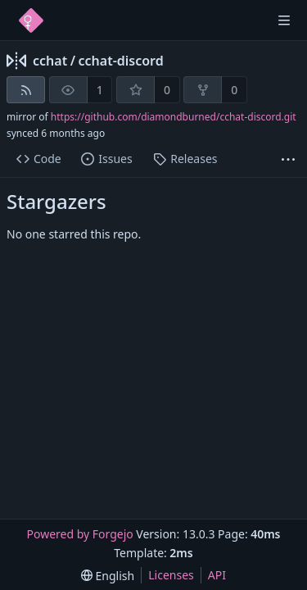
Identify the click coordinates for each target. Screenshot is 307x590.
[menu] (107, 575)
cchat (50, 60)
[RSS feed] (26, 89)
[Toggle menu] (284, 20)
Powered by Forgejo (79, 534)
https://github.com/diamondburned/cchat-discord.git (173, 117)
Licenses (171, 575)
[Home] (31, 20)
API (217, 575)
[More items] (288, 159)
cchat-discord (121, 60)
